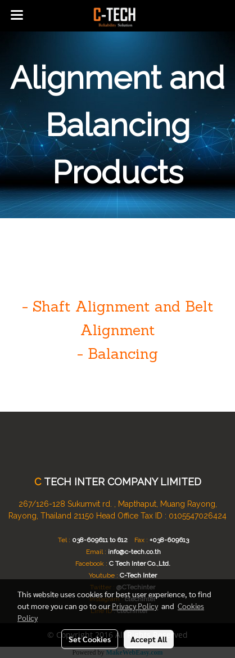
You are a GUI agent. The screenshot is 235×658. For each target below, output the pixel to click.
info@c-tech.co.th (134, 552)
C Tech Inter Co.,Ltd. (139, 563)
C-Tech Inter (138, 575)
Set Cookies (90, 639)
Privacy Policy (135, 606)
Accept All (148, 639)
